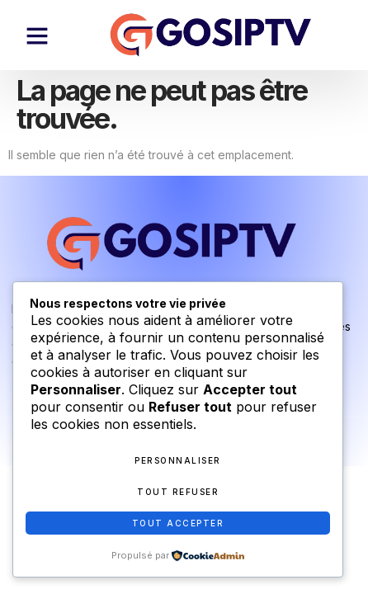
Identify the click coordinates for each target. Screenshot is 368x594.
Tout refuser (178, 492)
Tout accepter (178, 523)
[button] (37, 35)
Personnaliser (177, 460)
